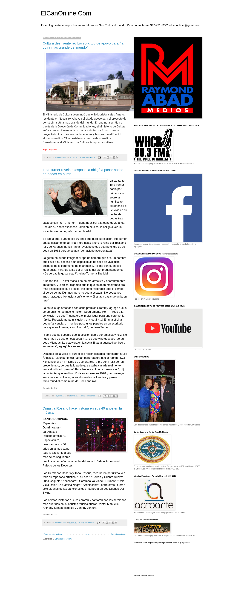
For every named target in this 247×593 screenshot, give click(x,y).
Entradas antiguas (118, 534)
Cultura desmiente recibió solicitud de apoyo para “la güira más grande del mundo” (83, 45)
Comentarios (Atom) (63, 539)
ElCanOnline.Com (66, 13)
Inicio (87, 534)
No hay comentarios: (88, 157)
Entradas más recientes (53, 534)
